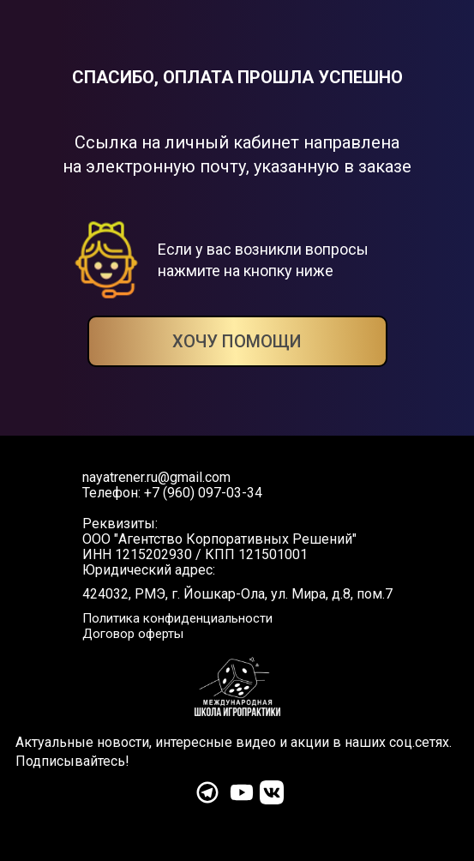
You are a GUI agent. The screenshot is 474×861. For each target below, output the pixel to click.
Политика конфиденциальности (177, 618)
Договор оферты (132, 633)
